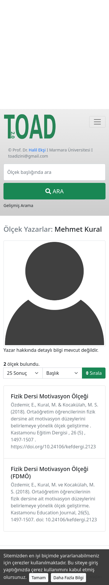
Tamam (39, 577)
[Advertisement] (54, 54)
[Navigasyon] (97, 122)
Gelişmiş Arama (18, 205)
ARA (54, 191)
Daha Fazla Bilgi (68, 577)
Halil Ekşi (37, 150)
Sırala (94, 373)
